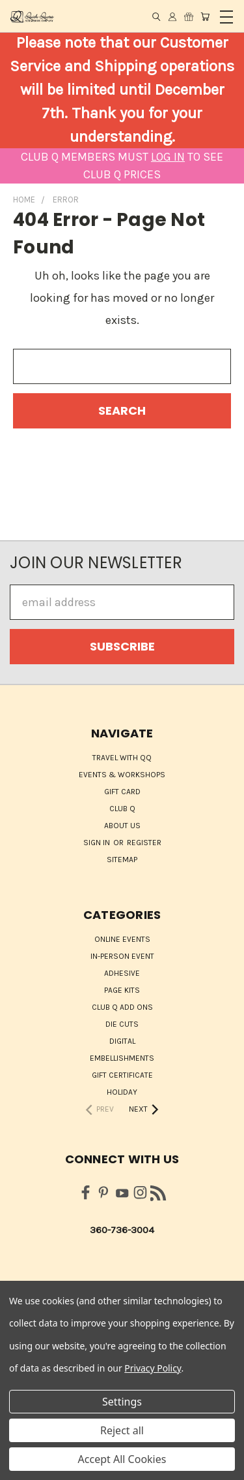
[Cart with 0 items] (204, 16)
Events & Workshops (122, 774)
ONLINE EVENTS (122, 939)
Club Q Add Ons (122, 1007)
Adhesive (122, 973)
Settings (122, 1401)
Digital (122, 1041)
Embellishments (122, 1058)
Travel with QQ (122, 757)
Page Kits (122, 990)
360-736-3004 (122, 1230)
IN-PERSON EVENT (122, 956)
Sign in (97, 842)
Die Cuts (122, 1024)
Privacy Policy (152, 1368)
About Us (122, 825)
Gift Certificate (122, 1075)
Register (144, 842)
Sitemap (122, 859)
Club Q (122, 808)
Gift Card (122, 791)
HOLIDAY (122, 1092)
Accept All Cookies (122, 1459)
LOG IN (168, 157)
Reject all (122, 1430)
